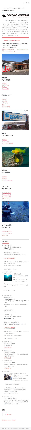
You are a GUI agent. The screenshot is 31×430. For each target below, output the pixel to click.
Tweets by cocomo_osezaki (9, 420)
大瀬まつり (5, 103)
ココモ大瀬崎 (8, 414)
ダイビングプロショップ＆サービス (13, 9)
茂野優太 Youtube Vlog (8, 51)
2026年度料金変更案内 (9, 258)
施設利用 (4, 139)
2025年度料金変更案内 (9, 327)
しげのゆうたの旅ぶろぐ (8, 49)
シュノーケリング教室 (7, 143)
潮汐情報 (4, 178)
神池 (3, 104)
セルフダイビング (6, 196)
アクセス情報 (5, 85)
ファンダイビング (6, 192)
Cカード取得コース (7, 231)
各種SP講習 (5, 235)
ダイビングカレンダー (7, 180)
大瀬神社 (4, 101)
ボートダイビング (6, 194)
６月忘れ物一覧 (7, 347)
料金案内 (4, 86)
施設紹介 (4, 83)
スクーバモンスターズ (22, 49)
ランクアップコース (7, 233)
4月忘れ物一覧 (7, 368)
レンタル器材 (5, 141)
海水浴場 (4, 99)
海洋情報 (4, 176)
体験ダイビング (6, 198)
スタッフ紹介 (5, 88)
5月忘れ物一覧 (7, 357)
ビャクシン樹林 (6, 106)
